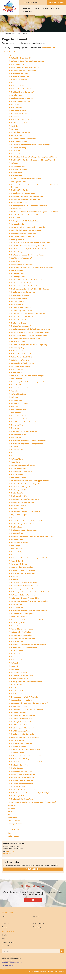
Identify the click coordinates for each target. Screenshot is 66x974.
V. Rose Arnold (16, 685)
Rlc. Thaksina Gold (17, 304)
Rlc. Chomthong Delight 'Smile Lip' (23, 292)
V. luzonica (15, 117)
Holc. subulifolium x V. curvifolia (22, 236)
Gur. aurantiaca (17, 270)
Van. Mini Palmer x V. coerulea (22, 629)
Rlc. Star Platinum (17, 301)
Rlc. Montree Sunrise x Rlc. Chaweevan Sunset (27, 255)
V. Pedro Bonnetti (17, 95)
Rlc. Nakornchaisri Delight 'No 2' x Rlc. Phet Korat (28, 249)
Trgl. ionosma (16, 437)
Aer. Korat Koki (16, 549)
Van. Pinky (14, 406)
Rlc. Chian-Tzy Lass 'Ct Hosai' (21, 311)
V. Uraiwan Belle (17, 450)
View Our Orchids (56, 2)
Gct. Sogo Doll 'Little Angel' (20, 759)
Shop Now (5, 935)
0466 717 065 (10, 851)
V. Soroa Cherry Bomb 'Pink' (21, 89)
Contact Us (27, 11)
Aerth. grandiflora (17, 240)
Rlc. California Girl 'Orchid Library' (23, 193)
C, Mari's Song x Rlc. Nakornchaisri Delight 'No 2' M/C (30, 793)
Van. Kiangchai (16, 545)
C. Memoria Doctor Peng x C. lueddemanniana (27, 61)
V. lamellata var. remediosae (21, 471)
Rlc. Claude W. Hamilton (19, 403)
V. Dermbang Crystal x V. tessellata (24, 583)
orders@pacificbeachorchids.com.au (12, 962)
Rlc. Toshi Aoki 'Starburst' (20, 295)
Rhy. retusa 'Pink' (17, 425)
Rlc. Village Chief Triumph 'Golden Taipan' (26, 179)
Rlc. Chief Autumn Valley (20, 725)
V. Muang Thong (17, 459)
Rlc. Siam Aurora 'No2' (19, 123)
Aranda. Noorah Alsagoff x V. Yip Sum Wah (26, 521)
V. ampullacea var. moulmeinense (23, 465)
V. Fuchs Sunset (16, 555)
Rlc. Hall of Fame (17, 151)
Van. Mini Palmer (17, 641)
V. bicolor (14, 391)
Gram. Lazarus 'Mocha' (19, 617)
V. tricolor (14, 126)
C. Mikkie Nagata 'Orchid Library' (23, 354)
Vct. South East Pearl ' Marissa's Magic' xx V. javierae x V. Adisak (34, 212)
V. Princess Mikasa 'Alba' (20, 76)
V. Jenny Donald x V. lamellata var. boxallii (26, 681)
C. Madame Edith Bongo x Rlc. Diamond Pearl (27, 196)
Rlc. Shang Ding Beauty (19, 542)
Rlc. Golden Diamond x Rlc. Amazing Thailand (27, 246)
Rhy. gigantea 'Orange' (19, 141)
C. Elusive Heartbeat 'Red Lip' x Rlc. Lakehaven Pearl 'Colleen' (33, 536)
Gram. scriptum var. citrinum (21, 700)
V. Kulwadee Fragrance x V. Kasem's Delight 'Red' (28, 440)
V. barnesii (15, 580)
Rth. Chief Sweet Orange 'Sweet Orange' (25, 338)
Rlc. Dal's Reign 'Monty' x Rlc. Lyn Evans (25, 487)
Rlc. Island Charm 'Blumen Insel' (22, 92)
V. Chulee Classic (17, 654)
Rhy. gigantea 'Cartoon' (19, 182)
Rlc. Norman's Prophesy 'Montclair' (23, 774)
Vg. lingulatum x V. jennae (20, 132)
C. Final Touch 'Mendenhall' (21, 58)
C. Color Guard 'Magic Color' (21, 120)
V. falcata (14, 163)
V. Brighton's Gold (17, 660)
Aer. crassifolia (16, 135)
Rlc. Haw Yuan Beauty (19, 320)
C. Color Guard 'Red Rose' (20, 360)
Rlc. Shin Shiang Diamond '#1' (21, 307)
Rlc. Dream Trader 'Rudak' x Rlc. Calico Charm (27, 286)
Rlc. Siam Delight (17, 252)
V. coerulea (15, 456)
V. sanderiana (16, 209)
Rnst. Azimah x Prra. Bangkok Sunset (24, 431)
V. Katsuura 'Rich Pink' (19, 564)
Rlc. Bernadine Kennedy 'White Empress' (25, 67)
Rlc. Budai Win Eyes (18, 787)
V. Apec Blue (15, 663)
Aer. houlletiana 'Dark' (19, 419)
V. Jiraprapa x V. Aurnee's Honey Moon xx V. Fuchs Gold (31, 592)
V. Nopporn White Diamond (20, 366)
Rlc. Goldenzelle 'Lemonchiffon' (22, 783)
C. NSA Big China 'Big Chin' (20, 101)
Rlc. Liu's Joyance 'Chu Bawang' (22, 728)
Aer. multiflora (16, 413)
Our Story (27, 8)
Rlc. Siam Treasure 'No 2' (19, 202)
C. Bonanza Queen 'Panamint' (21, 743)
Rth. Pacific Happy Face (19, 765)
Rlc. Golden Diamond (18, 712)
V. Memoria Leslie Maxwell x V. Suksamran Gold (28, 644)
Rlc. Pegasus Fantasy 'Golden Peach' (24, 530)
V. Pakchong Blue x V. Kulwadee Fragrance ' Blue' (28, 382)
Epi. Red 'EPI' (15, 261)
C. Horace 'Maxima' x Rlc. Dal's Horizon (25, 737)
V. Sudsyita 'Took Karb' (19, 691)
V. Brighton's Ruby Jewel (19, 73)
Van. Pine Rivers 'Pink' (18, 409)
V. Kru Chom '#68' (17, 86)
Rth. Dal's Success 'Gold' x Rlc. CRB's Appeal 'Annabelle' (31, 481)
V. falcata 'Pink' (16, 604)
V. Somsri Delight (17, 552)
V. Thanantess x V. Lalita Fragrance (24, 647)
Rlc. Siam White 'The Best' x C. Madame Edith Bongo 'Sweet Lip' (33, 160)
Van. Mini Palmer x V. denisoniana (23, 573)
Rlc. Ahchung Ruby (17, 273)
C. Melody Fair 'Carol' (18, 746)
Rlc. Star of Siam (17, 508)
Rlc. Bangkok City (17, 533)
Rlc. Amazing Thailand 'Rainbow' (22, 502)
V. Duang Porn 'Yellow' (19, 114)
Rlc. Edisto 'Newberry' (18, 148)
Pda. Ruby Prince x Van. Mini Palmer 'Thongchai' (28, 376)
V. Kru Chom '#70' (17, 369)
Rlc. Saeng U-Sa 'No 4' (19, 796)
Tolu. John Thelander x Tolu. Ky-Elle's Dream (26, 230)
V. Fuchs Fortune (17, 651)
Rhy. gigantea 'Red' (18, 64)
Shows (36, 8)
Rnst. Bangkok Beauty (18, 111)
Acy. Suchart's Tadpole (19, 515)
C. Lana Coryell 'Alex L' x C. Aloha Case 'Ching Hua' (29, 703)
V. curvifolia (15, 462)
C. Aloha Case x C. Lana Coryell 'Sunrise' (25, 750)
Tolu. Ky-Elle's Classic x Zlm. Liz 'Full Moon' (26, 215)
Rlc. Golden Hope (17, 539)
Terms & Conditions (14, 830)
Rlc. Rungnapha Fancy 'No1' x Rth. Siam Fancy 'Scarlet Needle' (33, 267)
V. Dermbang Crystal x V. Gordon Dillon (25, 598)
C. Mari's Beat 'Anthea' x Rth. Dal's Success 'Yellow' (29, 335)
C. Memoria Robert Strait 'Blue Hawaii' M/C (26, 756)
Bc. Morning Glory (17, 348)
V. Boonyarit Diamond (18, 468)
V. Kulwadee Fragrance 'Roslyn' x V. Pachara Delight (29, 601)
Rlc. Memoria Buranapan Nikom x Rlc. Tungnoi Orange (30, 145)
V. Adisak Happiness (18, 394)
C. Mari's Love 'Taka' (18, 351)
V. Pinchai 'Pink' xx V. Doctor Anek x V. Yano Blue (28, 227)
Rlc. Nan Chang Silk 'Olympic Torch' (23, 70)
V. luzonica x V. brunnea (20, 672)
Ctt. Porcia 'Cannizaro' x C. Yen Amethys (25, 511)
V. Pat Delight (16, 385)
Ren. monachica (17, 107)
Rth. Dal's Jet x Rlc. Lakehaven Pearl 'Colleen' (27, 709)
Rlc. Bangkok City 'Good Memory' (22, 799)
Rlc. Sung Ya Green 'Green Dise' (22, 722)
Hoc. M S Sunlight (17, 740)
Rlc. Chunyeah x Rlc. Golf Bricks (22, 734)
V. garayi (14, 666)
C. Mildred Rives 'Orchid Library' (22, 363)
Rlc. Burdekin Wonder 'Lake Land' (23, 790)
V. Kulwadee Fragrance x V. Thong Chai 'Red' (27, 443)
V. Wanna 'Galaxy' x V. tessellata (23, 570)
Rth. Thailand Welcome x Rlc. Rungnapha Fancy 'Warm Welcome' (34, 157)
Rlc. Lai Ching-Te (17, 493)
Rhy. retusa (15, 428)
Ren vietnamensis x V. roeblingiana (23, 233)
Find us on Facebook (7, 965)
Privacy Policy (12, 818)
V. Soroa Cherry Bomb (19, 80)
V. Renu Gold (15, 657)
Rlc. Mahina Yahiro (17, 768)
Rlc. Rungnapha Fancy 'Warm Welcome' (25, 499)
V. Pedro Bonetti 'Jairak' (19, 694)
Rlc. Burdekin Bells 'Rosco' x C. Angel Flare (26, 484)
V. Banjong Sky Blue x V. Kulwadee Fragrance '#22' (29, 205)
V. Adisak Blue (16, 218)
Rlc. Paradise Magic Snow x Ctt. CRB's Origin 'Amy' (29, 345)
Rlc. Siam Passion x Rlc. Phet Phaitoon (24, 317)
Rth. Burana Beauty (18, 342)
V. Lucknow (15, 453)
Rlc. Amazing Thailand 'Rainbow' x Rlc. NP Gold (28, 314)
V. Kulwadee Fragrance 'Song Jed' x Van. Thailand (29, 610)
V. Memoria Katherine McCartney (23, 595)
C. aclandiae (15, 518)
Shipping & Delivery (14, 824)
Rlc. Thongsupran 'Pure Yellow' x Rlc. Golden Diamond (30, 289)
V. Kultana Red (16, 175)
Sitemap (4, 927)
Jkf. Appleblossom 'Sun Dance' (22, 264)
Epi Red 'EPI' (15, 104)
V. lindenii (14, 688)
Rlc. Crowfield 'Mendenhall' (21, 326)
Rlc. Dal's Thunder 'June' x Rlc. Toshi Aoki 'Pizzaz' (28, 762)
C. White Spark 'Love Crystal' (21, 258)
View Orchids (33, 869)
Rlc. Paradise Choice (18, 323)
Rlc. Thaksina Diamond (19, 298)
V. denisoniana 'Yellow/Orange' (22, 675)
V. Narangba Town (17, 607)
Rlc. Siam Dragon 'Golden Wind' (22, 524)
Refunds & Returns (14, 821)
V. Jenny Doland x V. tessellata (22, 567)
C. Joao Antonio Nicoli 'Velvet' (21, 357)
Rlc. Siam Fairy (16, 527)
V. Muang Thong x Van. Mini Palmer (24, 638)
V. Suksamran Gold (18, 166)
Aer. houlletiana (17, 154)
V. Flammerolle (16, 372)
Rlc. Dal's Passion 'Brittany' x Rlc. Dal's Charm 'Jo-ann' (30, 332)
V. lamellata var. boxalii (19, 388)
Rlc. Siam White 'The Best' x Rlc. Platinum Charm (28, 280)
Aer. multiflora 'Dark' (18, 416)
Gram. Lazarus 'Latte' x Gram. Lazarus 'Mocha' (27, 620)
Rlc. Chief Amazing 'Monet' (20, 731)
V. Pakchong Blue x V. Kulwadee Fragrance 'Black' (29, 558)
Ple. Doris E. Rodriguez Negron (22, 614)
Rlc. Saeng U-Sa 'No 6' (19, 277)
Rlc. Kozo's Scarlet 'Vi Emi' (20, 505)
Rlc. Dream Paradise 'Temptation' (22, 777)
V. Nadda (14, 576)
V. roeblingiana (16, 400)
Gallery (44, 8)
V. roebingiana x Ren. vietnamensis (23, 138)
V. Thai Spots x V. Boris (19, 678)
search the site (48, 47)
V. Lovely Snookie (17, 561)
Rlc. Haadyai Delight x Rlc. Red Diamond (25, 199)
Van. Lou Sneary (17, 474)
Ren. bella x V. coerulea (19, 169)
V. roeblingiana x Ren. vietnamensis (24, 422)
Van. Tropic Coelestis (18, 478)
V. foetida (14, 397)
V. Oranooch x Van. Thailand (21, 632)
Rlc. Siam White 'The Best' (20, 190)
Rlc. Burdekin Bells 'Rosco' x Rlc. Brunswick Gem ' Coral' (30, 243)
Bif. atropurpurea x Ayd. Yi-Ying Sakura (25, 697)
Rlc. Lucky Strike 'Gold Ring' (21, 283)
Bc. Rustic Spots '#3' (18, 623)
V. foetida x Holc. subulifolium (22, 780)
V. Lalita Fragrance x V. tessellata (23, 589)
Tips (52, 8)
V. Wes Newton (16, 83)
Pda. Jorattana (16, 379)
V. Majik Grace (16, 172)
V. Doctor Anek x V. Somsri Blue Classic (25, 586)
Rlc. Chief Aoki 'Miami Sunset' (21, 719)
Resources (11, 808)
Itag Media (60, 971)
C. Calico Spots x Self (19, 706)
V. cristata (15, 669)
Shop (58, 8)
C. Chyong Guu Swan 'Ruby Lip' (22, 98)
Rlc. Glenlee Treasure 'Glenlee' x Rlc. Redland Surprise (30, 329)
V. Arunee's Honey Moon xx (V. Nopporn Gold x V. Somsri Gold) (33, 802)
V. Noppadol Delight (18, 224)
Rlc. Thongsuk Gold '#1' (19, 496)
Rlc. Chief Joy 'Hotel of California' (23, 716)
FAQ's (9, 814)
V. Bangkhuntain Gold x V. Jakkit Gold (24, 221)
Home (4, 916)
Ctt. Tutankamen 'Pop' (18, 434)
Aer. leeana (15, 129)
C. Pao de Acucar (17, 753)
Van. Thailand (16, 626)
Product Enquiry (13, 836)
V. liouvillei (15, 447)
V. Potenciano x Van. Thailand (21, 635)
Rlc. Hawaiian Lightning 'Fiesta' (22, 771)
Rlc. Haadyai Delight (18, 490)
